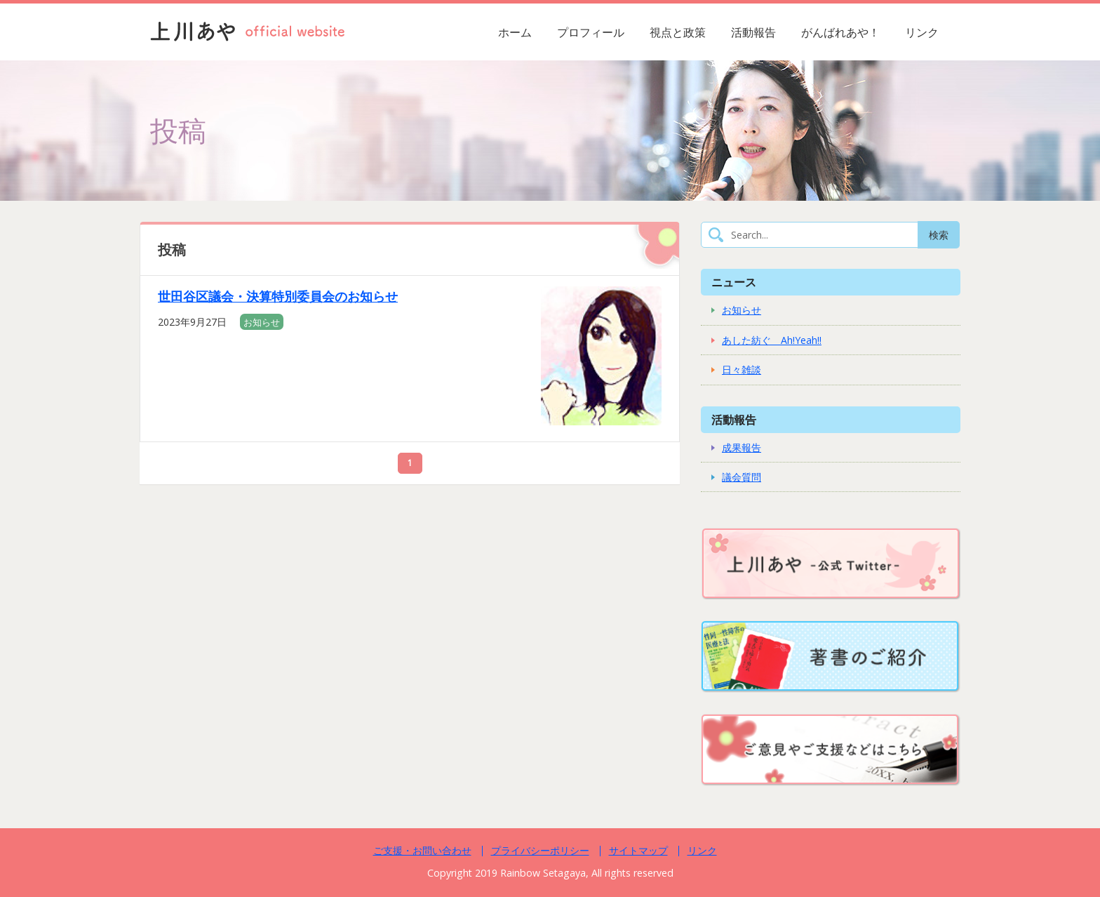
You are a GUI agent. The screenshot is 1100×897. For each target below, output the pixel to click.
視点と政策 (678, 32)
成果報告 (741, 447)
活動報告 (753, 32)
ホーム (515, 32)
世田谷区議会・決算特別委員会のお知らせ (278, 296)
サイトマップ (638, 850)
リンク (922, 32)
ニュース (733, 282)
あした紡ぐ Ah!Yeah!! (771, 340)
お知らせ (261, 322)
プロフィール (590, 32)
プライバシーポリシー (540, 850)
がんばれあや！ (840, 32)
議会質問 (741, 477)
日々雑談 (741, 369)
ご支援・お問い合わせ (422, 850)
